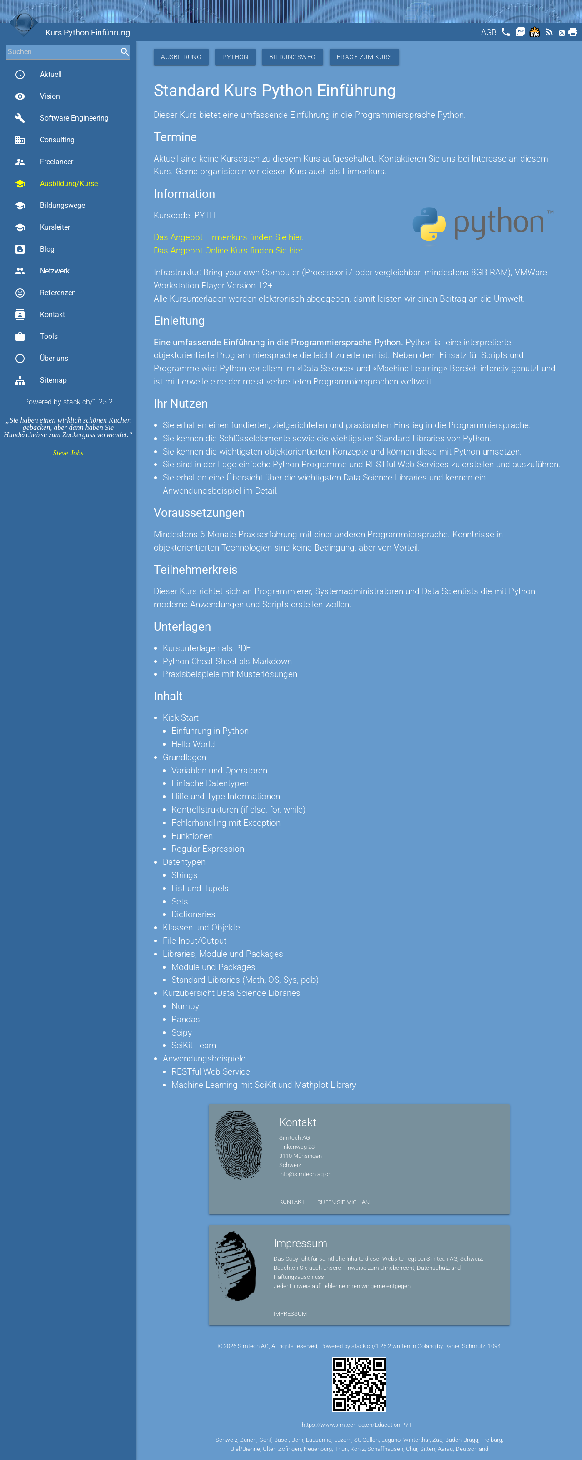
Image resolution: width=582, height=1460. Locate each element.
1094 (494, 1346)
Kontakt (40, 315)
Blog (35, 249)
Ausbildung (181, 57)
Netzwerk (42, 271)
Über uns (41, 358)
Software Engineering (62, 118)
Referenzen (45, 293)
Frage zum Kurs (364, 57)
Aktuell (38, 75)
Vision (37, 96)
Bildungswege (50, 206)
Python (235, 57)
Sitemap (41, 380)
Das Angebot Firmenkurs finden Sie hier (228, 237)
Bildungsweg (292, 57)
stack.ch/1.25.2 (88, 402)
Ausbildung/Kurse (56, 184)
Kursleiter (42, 227)
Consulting (45, 140)
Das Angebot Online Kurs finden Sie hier (228, 250)
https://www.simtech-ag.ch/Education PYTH (359, 1424)
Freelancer (44, 162)
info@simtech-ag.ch (305, 1174)
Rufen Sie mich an (343, 1202)
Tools (36, 337)
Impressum (290, 1313)
